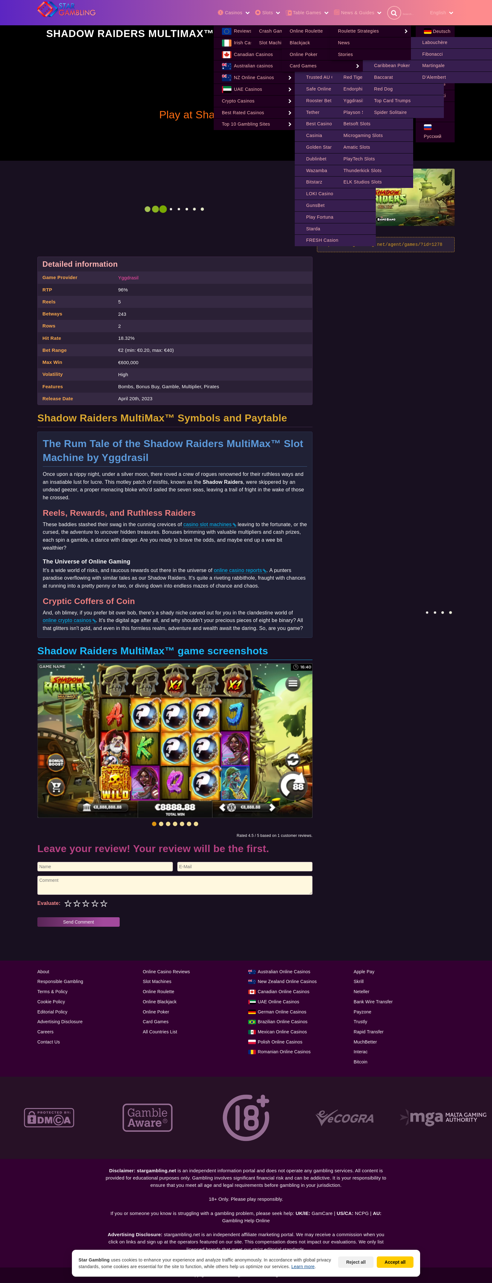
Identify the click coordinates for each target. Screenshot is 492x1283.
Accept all (395, 1262)
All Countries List (160, 1032)
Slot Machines (157, 981)
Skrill (359, 981)
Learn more (303, 1266)
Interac (361, 1052)
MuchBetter (365, 1042)
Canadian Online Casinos (283, 991)
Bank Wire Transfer (373, 1002)
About (43, 972)
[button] (154, 824)
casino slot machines (207, 524)
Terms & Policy (52, 991)
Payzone (362, 1012)
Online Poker (156, 1012)
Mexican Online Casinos (282, 1032)
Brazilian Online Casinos (282, 1022)
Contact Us (48, 1042)
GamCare (322, 1213)
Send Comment (78, 922)
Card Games (155, 1022)
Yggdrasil (128, 278)
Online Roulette (158, 991)
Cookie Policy (51, 1002)
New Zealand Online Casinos (287, 981)
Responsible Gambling (60, 981)
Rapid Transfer (369, 1032)
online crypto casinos (67, 620)
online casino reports (238, 570)
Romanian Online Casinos (284, 1052)
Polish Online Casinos (280, 1042)
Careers (45, 1032)
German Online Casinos (282, 1012)
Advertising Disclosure (60, 1022)
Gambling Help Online (246, 1221)
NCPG (362, 1213)
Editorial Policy (52, 1012)
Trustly (360, 1022)
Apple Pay (364, 972)
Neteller (361, 991)
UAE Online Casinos (278, 1002)
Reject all (355, 1262)
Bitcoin (360, 1062)
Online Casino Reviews (166, 972)
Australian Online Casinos (284, 972)
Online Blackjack (160, 1002)
